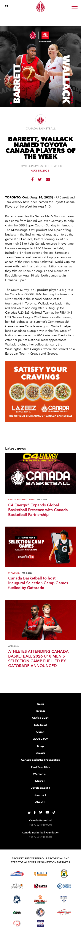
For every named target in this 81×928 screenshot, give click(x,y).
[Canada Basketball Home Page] (40, 6)
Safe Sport (40, 725)
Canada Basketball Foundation (40, 760)
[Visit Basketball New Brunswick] (40, 899)
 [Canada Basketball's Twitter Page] (40, 812)
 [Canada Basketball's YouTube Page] (47, 812)
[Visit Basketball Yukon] (64, 912)
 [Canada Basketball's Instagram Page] (29, 812)
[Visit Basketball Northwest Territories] (17, 899)
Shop (40, 746)
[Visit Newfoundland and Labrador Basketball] (40, 912)
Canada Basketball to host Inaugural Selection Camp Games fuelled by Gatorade (38, 583)
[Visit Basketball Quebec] (64, 886)
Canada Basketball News (21, 500)
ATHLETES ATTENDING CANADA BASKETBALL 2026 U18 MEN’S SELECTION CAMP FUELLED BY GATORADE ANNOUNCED (38, 658)
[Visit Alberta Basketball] (40, 873)
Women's (40, 774)
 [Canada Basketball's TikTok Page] (53, 812)
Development (40, 788)
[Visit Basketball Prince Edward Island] (17, 912)
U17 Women (14, 573)
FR (6, 6)
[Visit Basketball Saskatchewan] (64, 873)
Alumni (40, 732)
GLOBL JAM (40, 739)
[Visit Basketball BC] (17, 873)
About (40, 802)
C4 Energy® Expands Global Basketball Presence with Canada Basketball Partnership (38, 510)
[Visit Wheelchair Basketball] (17, 923)
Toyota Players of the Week (40, 166)
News (40, 704)
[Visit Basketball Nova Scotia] (64, 899)
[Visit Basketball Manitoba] (17, 886)
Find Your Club (40, 767)
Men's (40, 781)
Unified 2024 (40, 718)
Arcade (40, 753)
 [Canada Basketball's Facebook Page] (35, 812)
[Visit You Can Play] (40, 923)
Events (40, 711)
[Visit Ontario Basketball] (40, 886)
